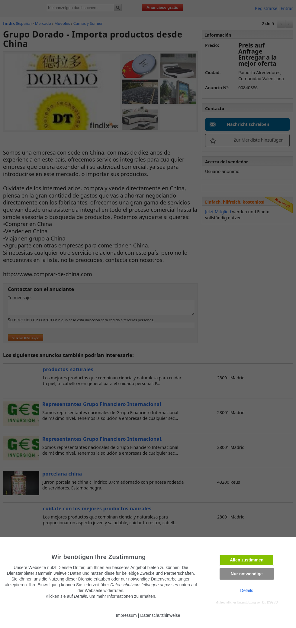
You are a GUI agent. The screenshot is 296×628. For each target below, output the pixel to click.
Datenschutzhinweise (160, 615)
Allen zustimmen (246, 560)
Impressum (126, 615)
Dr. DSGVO (270, 602)
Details (246, 590)
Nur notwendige (247, 573)
